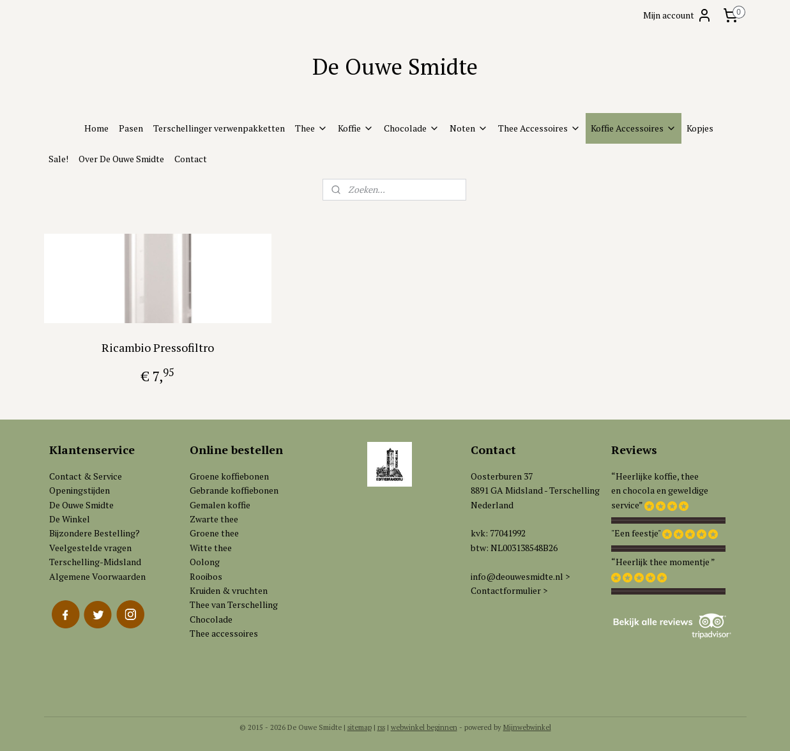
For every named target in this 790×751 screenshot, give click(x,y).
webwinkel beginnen (424, 727)
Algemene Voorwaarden (97, 576)
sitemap (359, 727)
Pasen (131, 128)
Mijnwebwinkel (527, 727)
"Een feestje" (635, 533)
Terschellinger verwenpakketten (219, 128)
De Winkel (69, 519)
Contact (190, 159)
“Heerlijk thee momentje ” (663, 562)
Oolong (205, 562)
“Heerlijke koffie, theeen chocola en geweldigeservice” (659, 490)
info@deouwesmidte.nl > (520, 576)
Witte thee (211, 548)
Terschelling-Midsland (95, 562)
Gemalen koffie (220, 505)
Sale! (58, 159)
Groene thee (214, 533)
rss (381, 727)
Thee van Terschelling (234, 604)
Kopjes (700, 128)
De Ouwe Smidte (81, 505)
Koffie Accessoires (633, 128)
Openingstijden (79, 490)
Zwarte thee (214, 519)
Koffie (356, 128)
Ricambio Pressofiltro (157, 347)
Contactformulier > (509, 590)
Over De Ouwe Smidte (121, 159)
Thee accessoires (224, 633)
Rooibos (206, 576)
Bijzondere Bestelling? (94, 533)
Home (96, 128)
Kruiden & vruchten (229, 590)
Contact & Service (85, 476)
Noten (469, 128)
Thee (311, 128)
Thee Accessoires (539, 128)
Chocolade (411, 128)
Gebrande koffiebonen (234, 490)
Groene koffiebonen (229, 476)
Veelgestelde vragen (90, 548)
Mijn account (677, 15)
